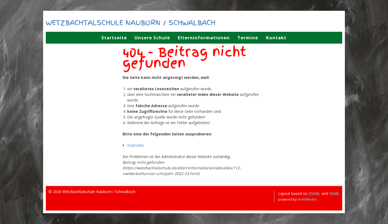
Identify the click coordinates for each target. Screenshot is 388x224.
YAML (334, 193)
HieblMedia (307, 199)
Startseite (135, 145)
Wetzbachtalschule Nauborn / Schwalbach (130, 23)
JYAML (314, 193)
